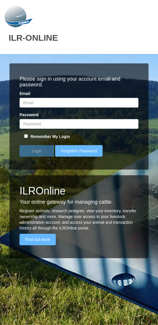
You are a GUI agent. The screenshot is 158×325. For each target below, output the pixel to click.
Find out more (37, 239)
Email (25, 93)
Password (29, 114)
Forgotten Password (79, 151)
